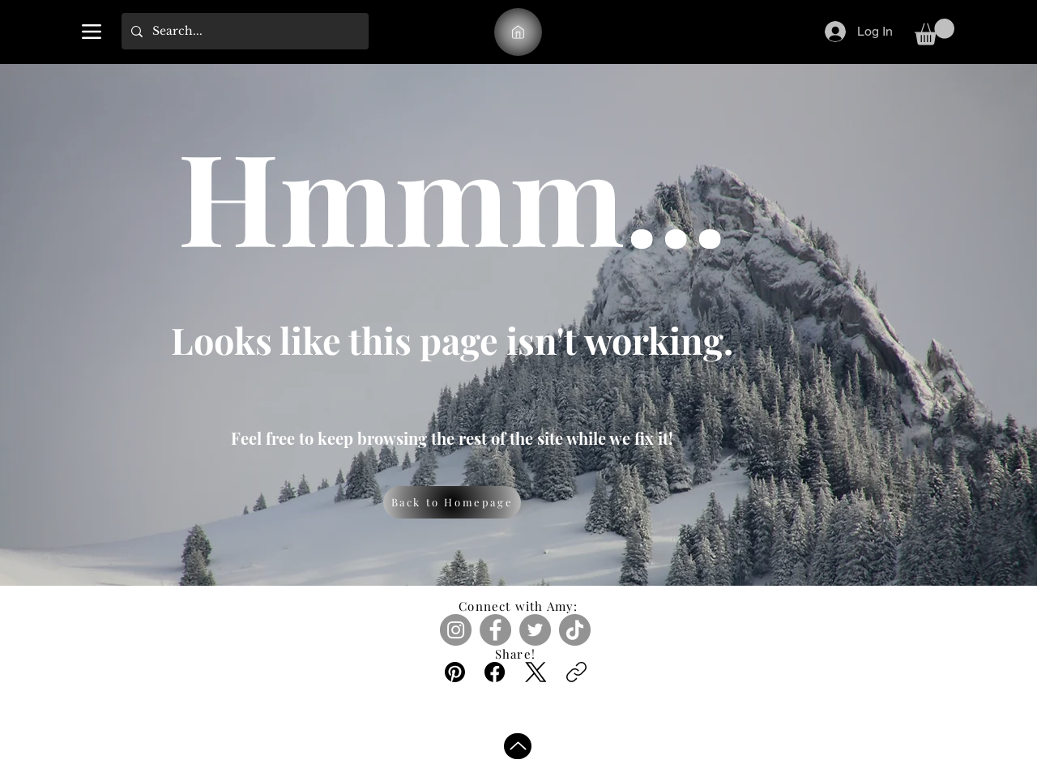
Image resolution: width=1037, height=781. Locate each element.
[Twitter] (535, 630)
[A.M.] (518, 32)
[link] (934, 32)
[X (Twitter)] (536, 672)
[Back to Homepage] (452, 502)
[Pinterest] (455, 672)
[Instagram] (456, 630)
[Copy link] (576, 672)
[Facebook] (495, 630)
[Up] (517, 746)
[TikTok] (575, 630)
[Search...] (243, 31)
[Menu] (91, 31)
